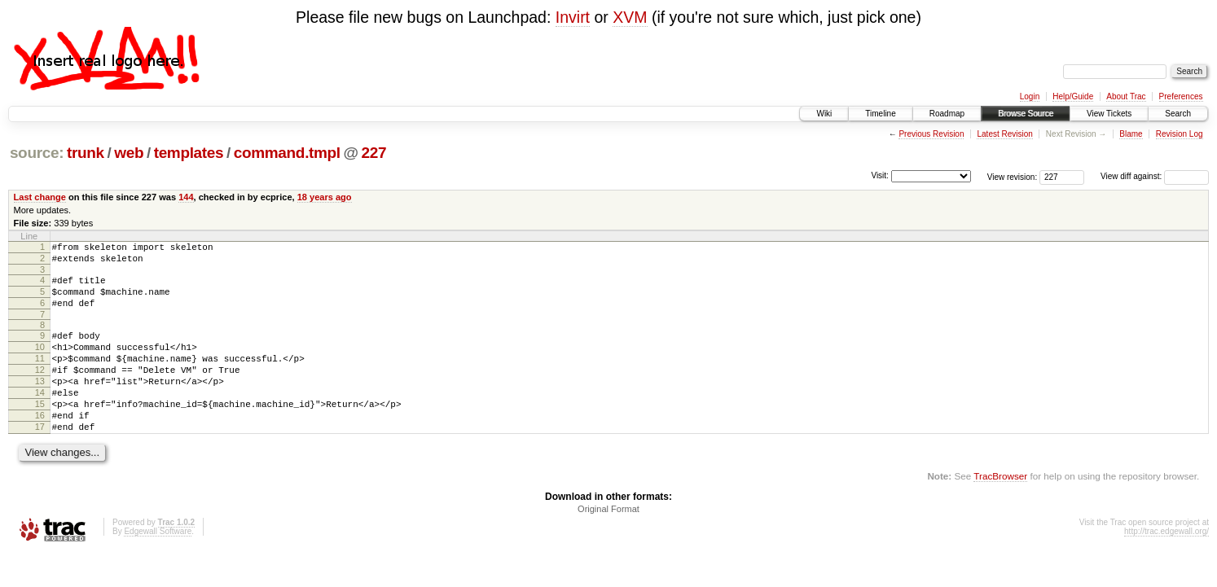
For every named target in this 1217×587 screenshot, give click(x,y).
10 (40, 361)
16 (40, 444)
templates (189, 152)
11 (40, 375)
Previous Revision (931, 133)
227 (374, 152)
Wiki (824, 113)
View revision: (1012, 176)
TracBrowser (1000, 510)
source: (37, 152)
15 (40, 431)
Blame (1130, 133)
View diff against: (1155, 176)
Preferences (1181, 96)
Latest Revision (1004, 133)
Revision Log (1179, 133)
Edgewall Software (157, 565)
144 (185, 197)
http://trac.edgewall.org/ (1166, 565)
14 (40, 417)
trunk (85, 152)
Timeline (880, 113)
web (128, 152)
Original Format (608, 543)
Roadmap (946, 113)
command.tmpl (287, 152)
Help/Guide (1072, 96)
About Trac (1125, 96)
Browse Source (1025, 113)
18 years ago (324, 197)
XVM (630, 17)
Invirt (573, 17)
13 (40, 403)
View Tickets (1109, 113)
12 (40, 389)
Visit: (880, 175)
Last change (40, 197)
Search (1178, 113)
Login (1029, 96)
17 (40, 458)
